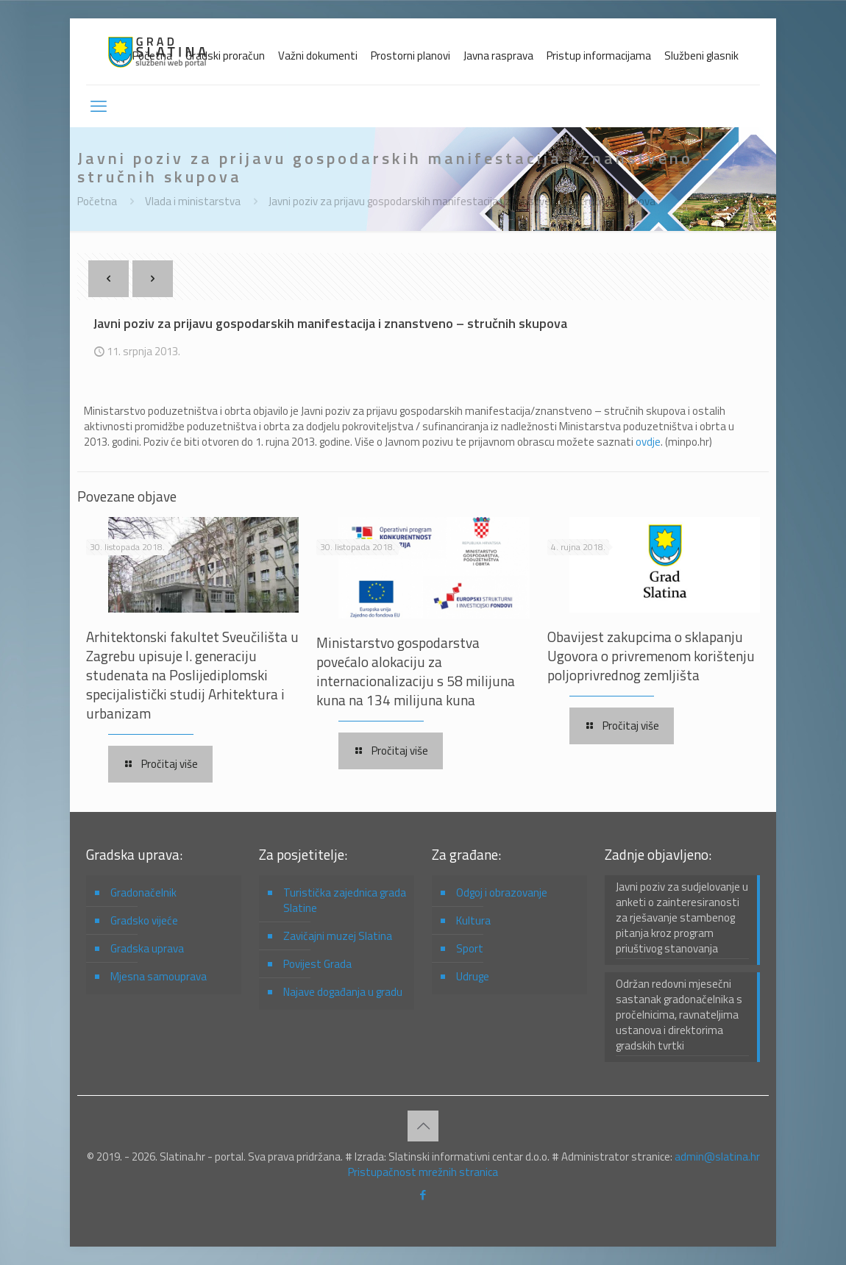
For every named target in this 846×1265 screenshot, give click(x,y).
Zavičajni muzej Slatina (337, 935)
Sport (469, 948)
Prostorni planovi (410, 55)
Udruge (472, 976)
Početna (152, 55)
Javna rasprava (498, 55)
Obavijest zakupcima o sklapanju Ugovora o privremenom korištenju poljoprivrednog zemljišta (651, 655)
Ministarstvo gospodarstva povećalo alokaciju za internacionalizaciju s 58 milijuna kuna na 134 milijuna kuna (415, 671)
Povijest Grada (317, 963)
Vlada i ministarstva (193, 201)
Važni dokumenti (318, 55)
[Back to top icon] (423, 1126)
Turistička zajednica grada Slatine (344, 900)
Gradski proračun (225, 55)
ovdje (648, 441)
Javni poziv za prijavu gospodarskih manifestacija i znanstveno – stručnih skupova (462, 201)
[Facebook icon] (423, 1194)
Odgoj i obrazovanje (501, 892)
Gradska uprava (147, 948)
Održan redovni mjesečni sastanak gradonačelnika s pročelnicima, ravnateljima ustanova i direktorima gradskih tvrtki (679, 1015)
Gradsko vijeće (144, 920)
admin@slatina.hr (717, 1156)
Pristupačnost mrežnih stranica (423, 1172)
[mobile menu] (98, 105)
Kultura (473, 920)
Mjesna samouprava (158, 976)
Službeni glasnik (701, 55)
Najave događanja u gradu (342, 991)
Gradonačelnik (143, 892)
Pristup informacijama (599, 55)
